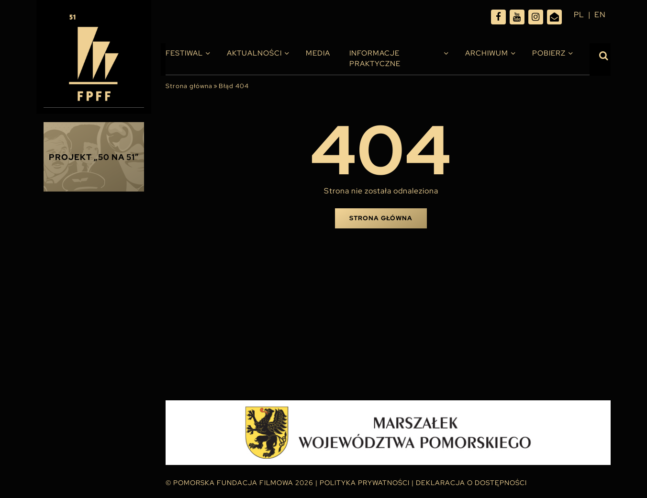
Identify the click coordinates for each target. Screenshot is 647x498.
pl (579, 15)
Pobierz (549, 53)
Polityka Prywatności (365, 482)
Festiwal (184, 53)
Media (318, 53)
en (600, 15)
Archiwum (486, 53)
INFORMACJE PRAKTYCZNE (375, 58)
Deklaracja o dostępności (471, 482)
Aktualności (254, 53)
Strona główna (189, 86)
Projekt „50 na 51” (94, 157)
